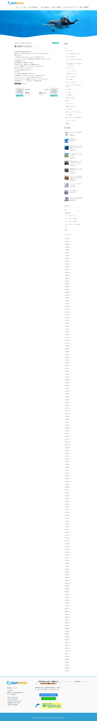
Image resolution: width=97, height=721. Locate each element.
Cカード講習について (74, 190)
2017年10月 (67, 312)
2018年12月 (67, 272)
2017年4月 (67, 329)
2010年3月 (67, 569)
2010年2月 (67, 572)
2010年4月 (67, 566)
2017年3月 (67, 331)
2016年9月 (67, 348)
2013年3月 (67, 467)
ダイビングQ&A (69, 79)
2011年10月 (67, 515)
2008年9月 (67, 620)
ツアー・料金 (68, 89)
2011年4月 (67, 532)
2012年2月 (67, 504)
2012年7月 (67, 490)
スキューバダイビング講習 (70, 221)
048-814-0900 (14, 697)
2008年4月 (67, 634)
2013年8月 (67, 453)
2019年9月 (67, 247)
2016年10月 (67, 346)
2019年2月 (67, 266)
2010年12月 (67, 543)
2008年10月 (67, 617)
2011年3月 (67, 535)
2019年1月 (67, 269)
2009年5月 (67, 597)
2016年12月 (67, 340)
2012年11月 (67, 478)
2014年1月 (67, 439)
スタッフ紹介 (68, 109)
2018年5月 (67, 292)
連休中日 (27, 92)
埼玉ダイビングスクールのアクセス (73, 111)
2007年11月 (67, 648)
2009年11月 (67, 580)
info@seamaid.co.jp (16, 701)
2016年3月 (67, 365)
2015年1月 (67, 405)
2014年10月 (67, 413)
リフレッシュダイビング (72, 70)
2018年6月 (67, 289)
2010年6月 (67, 560)
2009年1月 (67, 608)
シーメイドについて (69, 103)
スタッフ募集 (68, 114)
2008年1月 (67, 642)
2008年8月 (67, 622)
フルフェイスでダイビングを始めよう (74, 60)
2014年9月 (67, 416)
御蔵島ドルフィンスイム (72, 73)
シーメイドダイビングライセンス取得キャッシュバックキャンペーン (76, 155)
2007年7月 (67, 653)
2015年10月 (67, 379)
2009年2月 (67, 605)
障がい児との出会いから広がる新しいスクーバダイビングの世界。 (76, 147)
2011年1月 (67, 540)
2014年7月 (67, 422)
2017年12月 (67, 306)
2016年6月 (67, 357)
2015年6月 (67, 391)
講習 (66, 229)
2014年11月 (67, 411)
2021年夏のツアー (74, 139)
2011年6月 (67, 526)
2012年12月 (67, 475)
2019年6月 (67, 255)
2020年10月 (67, 244)
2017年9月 (67, 315)
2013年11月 (67, 444)
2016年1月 (67, 371)
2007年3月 (67, 665)
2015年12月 (67, 374)
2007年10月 (67, 651)
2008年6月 (67, 628)
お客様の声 (67, 123)
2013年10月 (67, 447)
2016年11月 (67, 343)
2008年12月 (67, 611)
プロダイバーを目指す (70, 76)
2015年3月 (67, 399)
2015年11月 (67, 377)
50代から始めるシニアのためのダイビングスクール (74, 64)
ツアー (66, 227)
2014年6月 (67, 425)
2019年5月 (67, 258)
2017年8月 (67, 317)
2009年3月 (67, 603)
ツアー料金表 (68, 95)
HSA (66, 210)
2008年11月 (67, 614)
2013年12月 (67, 442)
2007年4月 (67, 662)
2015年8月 (67, 385)
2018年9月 (67, 281)
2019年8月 (67, 250)
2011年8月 (67, 521)
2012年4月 (67, 498)
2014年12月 (67, 408)
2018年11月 (67, 275)
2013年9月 (67, 450)
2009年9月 (67, 586)
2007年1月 (67, 670)
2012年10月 (67, 481)
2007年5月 (67, 659)
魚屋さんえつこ (43, 92)
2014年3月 (67, 433)
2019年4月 (67, 261)
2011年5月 (67, 529)
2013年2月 (67, 470)
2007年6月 (67, 656)
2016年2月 (67, 368)
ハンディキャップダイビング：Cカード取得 (74, 85)
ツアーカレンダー (69, 92)
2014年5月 (67, 428)
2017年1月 (67, 337)
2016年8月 (67, 351)
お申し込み (67, 100)
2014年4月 (67, 430)
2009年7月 (67, 591)
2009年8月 (67, 588)
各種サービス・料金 (70, 97)
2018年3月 (67, 298)
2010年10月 (67, 549)
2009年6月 (67, 594)
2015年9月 (67, 382)
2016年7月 (67, 354)
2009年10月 (67, 583)
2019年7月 (67, 252)
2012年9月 (67, 484)
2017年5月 (67, 326)
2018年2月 (67, 300)
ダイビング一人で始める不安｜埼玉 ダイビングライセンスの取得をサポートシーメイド (76, 177)
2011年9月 (67, 518)
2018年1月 (67, 303)
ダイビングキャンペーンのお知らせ (72, 224)
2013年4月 (67, 464)
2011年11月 (67, 512)
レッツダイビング (68, 50)
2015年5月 (67, 394)
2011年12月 (67, 509)
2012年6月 (67, 492)
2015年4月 (67, 396)
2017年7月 (67, 320)
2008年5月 (67, 631)
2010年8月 (67, 555)
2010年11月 (67, 546)
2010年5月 (67, 563)
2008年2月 (67, 639)
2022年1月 (67, 238)
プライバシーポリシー (70, 120)
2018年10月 (67, 278)
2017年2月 (67, 334)
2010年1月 (67, 574)
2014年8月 (67, 419)
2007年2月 (67, 668)
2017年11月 (67, 309)
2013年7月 (67, 456)
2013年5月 (67, 461)
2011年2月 (67, 538)
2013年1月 (67, 473)
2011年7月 (67, 524)
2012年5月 (67, 495)
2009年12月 (67, 577)
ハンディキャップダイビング (71, 82)
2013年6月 (67, 459)
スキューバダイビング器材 (70, 218)
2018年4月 (67, 295)
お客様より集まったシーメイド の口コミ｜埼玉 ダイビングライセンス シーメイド (76, 162)
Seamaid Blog (55, 42)
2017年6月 (67, 323)
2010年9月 (67, 552)
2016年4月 (67, 362)
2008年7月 (67, 625)
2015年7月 (67, 388)
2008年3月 (67, 636)
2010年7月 (67, 557)
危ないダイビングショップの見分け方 (74, 117)
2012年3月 (67, 501)
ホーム (66, 48)
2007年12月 (67, 645)
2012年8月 (67, 487)
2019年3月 (67, 264)
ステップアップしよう (70, 68)
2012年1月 (67, 507)
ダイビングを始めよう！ (71, 56)
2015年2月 (67, 402)
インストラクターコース (70, 215)
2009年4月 (67, 600)
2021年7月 (67, 241)
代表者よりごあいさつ (70, 106)
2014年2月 (67, 436)
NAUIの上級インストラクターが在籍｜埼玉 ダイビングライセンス (76, 170)
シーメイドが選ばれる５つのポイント (74, 53)
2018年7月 (67, 286)
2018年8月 (67, 283)
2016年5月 (67, 360)
